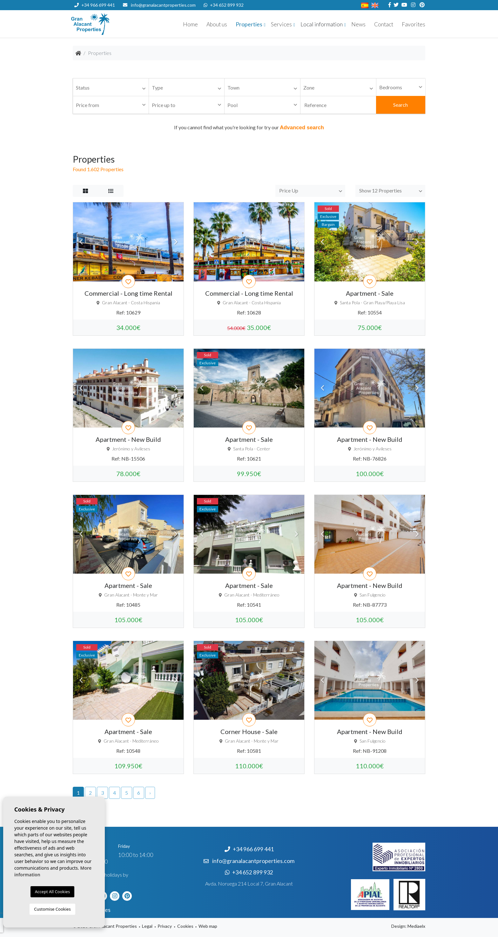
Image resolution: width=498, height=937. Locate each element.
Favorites (413, 24)
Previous (81, 241)
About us (216, 24)
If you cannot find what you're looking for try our (249, 127)
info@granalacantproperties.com (163, 5)
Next (176, 241)
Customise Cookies (52, 909)
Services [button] (281, 24)
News (358, 24)
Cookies (185, 926)
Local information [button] (321, 24)
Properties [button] (249, 24)
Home (190, 24)
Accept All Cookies (52, 891)
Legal (147, 926)
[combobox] (111, 87)
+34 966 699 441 (94, 5)
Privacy (165, 926)
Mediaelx (416, 926)
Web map (208, 926)
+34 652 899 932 (224, 5)
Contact (383, 24)
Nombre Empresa (109, 24)
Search (400, 105)
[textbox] (112, 87)
